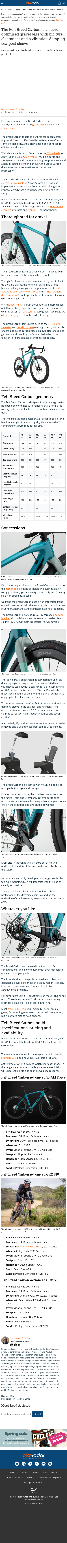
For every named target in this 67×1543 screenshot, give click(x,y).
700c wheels (53, 153)
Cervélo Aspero (25, 327)
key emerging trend (14, 315)
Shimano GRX (8, 1057)
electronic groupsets (12, 183)
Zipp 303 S (33, 209)
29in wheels (31, 156)
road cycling (28, 311)
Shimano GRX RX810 (31, 1246)
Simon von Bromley (20, 1338)
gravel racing (8, 128)
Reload (38, 1414)
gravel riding (15, 304)
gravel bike (38, 124)
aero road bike (14, 588)
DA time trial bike (28, 291)
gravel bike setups (18, 1008)
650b (18, 156)
